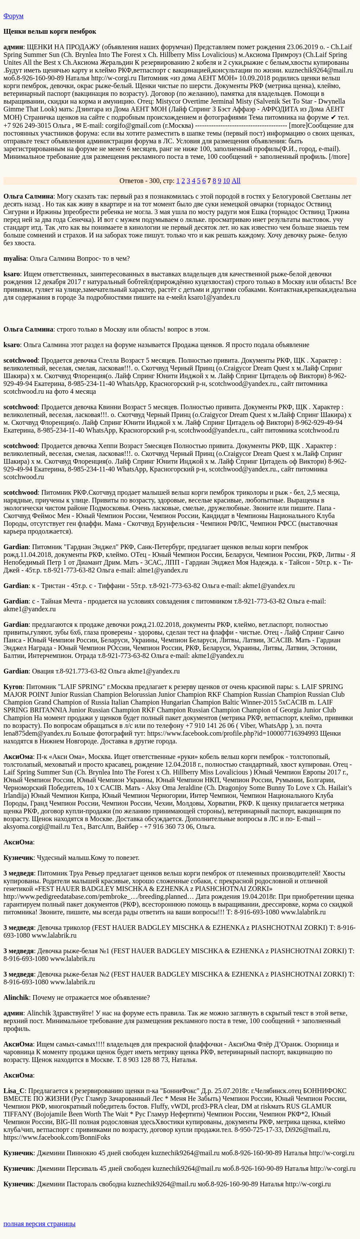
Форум (13, 15)
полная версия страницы (39, 1223)
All (236, 180)
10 (226, 180)
